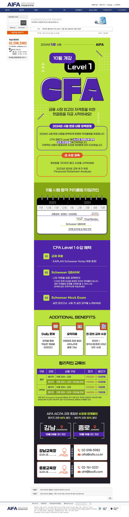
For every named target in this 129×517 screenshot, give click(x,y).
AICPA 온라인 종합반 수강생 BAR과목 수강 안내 (55, 490)
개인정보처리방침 (55, 503)
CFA (50, 10)
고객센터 (117, 5)
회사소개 (35, 503)
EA (64, 10)
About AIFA (93, 10)
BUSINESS (79, 10)
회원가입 (95, 5)
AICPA (7, 10)
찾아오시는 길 (68, 503)
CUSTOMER (122, 10)
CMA (36, 10)
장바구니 (103, 5)
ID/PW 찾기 (22, 27)
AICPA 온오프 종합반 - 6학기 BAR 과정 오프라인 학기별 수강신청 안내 (62, 494)
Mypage (109, 5)
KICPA (21, 10)
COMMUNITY (107, 10)
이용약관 (43, 503)
